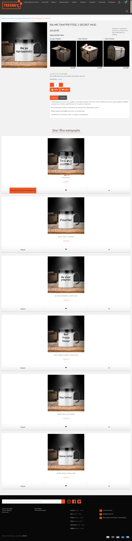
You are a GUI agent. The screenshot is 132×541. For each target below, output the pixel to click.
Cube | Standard (55, 39)
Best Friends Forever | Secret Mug (66, 355)
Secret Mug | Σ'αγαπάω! (66, 237)
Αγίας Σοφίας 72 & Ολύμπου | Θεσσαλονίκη (114, 517)
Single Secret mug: (57, 35)
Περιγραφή (54, 97)
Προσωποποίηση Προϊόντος (22, 190)
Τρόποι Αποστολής (7, 508)
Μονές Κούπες (27, 18)
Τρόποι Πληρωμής (7, 510)
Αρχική (4, 18)
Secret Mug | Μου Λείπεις (66, 414)
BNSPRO (25, 536)
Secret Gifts (10, 18)
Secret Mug (66, 177)
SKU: (51, 76)
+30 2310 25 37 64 (107, 510)
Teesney (60, 79)
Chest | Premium (109, 39)
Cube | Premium (82, 39)
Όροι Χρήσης (38, 508)
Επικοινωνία (5, 512)
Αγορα (22, 249)
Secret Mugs (18, 18)
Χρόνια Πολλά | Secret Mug (66, 473)
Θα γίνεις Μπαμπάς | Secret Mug (66, 296)
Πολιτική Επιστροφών (40, 510)
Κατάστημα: (53, 79)
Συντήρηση (63, 97)
